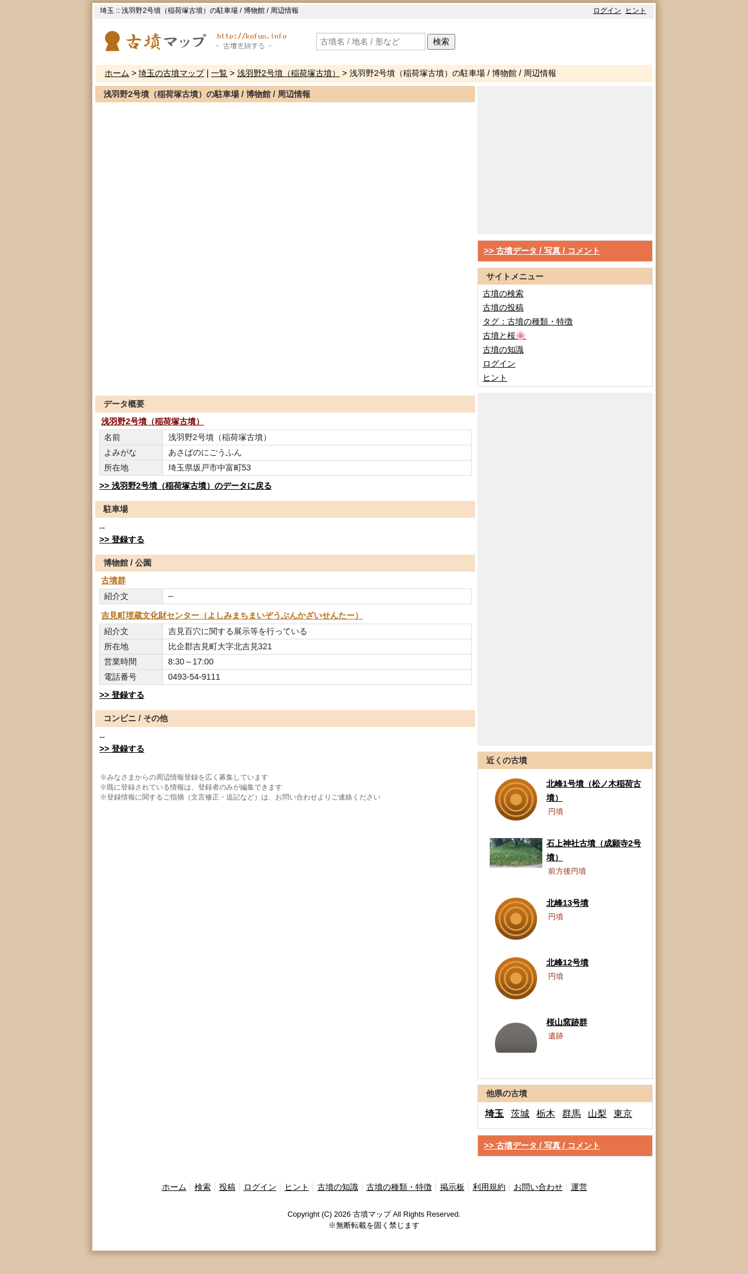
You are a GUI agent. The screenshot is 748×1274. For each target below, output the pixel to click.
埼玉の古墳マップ (171, 73)
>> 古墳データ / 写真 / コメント (542, 250)
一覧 (219, 73)
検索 (441, 41)
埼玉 (494, 1114)
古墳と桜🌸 (504, 335)
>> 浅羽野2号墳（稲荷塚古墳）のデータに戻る (185, 485)
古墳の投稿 (503, 307)
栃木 (545, 1114)
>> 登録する (121, 539)
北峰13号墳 (567, 903)
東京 (623, 1114)
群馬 (571, 1114)
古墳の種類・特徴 (399, 1187)
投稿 (227, 1187)
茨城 (520, 1114)
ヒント (635, 10)
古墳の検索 (503, 293)
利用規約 (489, 1187)
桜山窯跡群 (566, 1022)
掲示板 (452, 1187)
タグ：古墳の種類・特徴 (528, 321)
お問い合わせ (538, 1187)
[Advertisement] (285, 367)
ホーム (117, 73)
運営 (579, 1187)
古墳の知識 (503, 349)
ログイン (607, 10)
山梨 (597, 1114)
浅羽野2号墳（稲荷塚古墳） (288, 73)
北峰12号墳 (567, 962)
